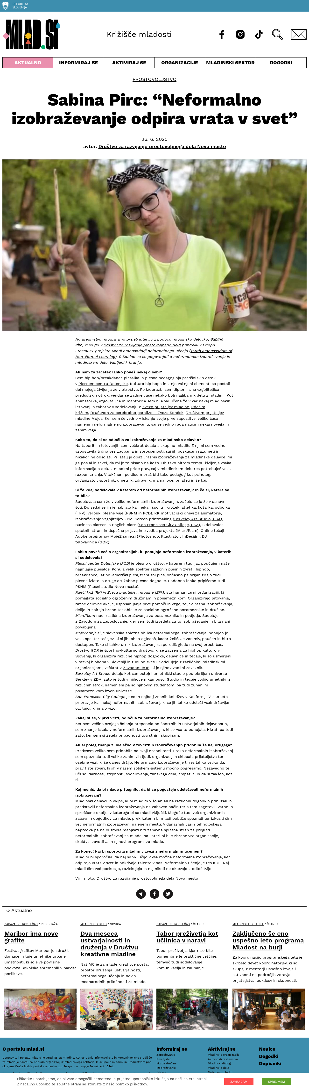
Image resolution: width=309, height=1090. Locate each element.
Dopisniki (270, 1063)
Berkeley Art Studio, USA (197, 519)
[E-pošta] (299, 34)
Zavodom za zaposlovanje (103, 621)
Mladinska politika (248, 924)
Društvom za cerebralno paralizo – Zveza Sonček (136, 412)
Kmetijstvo (163, 1059)
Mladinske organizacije (223, 1054)
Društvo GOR (87, 650)
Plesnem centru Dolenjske (103, 383)
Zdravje (161, 1072)
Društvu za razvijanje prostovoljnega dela (142, 345)
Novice (267, 1049)
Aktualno (28, 64)
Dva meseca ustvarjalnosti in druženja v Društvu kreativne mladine (109, 944)
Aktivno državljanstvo (223, 1059)
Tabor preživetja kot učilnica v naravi (187, 937)
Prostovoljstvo (154, 79)
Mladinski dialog (219, 1063)
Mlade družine (166, 1063)
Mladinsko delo (93, 924)
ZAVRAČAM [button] (238, 1081)
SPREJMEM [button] (276, 1081)
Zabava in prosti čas (21, 924)
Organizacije (179, 64)
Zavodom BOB (136, 667)
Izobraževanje (166, 1067)
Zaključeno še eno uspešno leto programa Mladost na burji (268, 940)
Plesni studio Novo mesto (113, 586)
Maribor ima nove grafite (31, 937)
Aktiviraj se (129, 64)
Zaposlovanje (165, 1054)
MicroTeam (187, 530)
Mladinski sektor (230, 64)
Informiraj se (78, 64)
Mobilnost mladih (220, 1072)
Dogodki (281, 62)
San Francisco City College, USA (169, 524)
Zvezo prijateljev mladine (165, 407)
